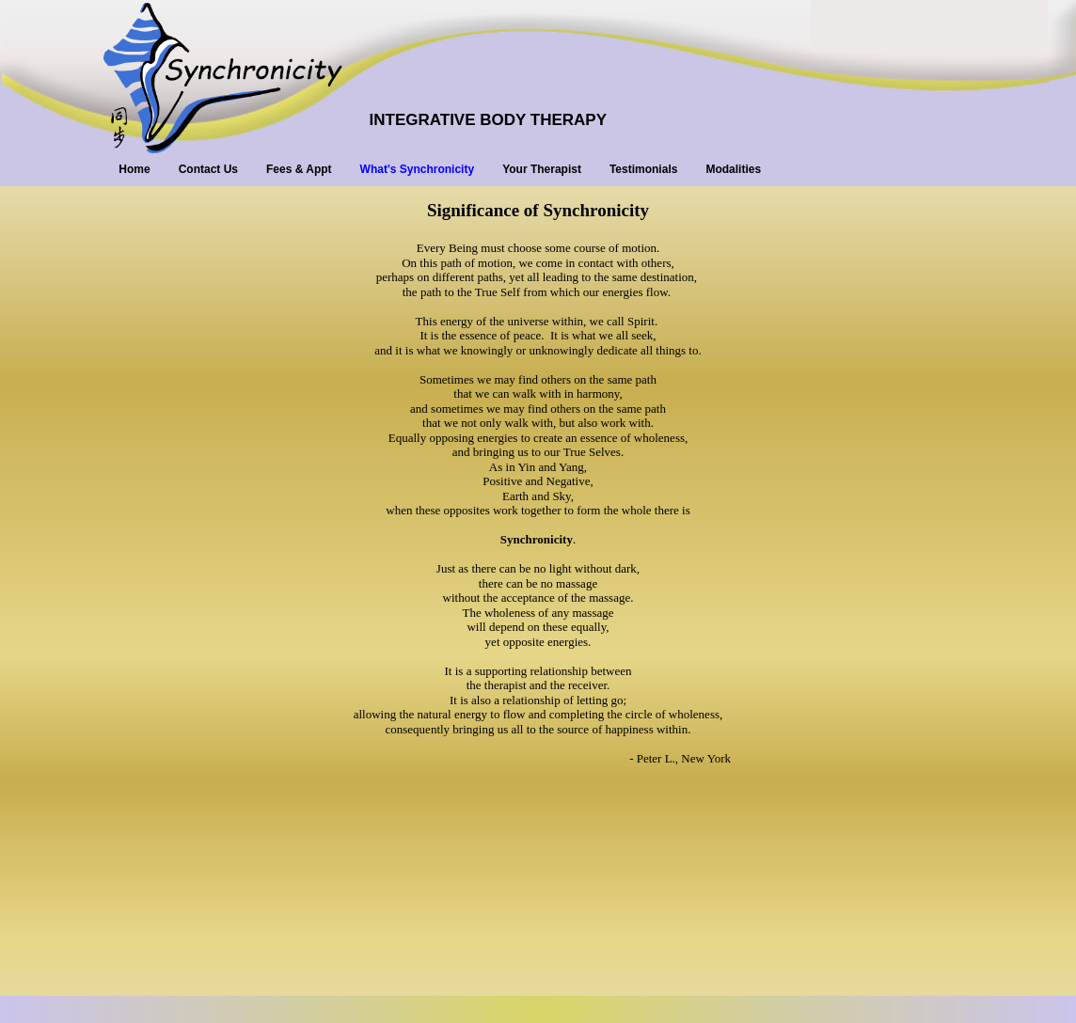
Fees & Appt (299, 169)
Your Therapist (541, 169)
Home (134, 169)
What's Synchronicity (417, 169)
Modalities (733, 169)
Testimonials (643, 169)
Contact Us (208, 169)
